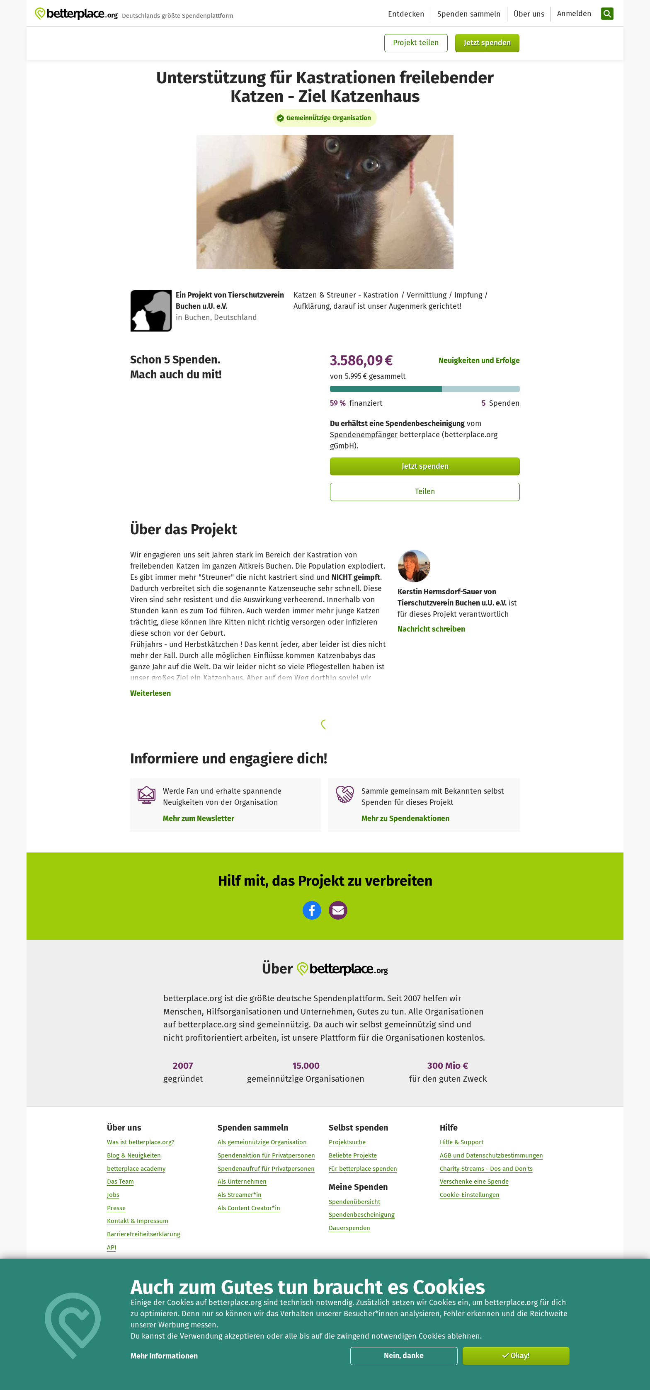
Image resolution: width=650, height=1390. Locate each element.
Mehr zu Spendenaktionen (405, 818)
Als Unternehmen (242, 1181)
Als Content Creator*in (249, 1207)
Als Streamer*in (240, 1195)
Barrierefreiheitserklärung (143, 1234)
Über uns (529, 14)
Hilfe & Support (461, 1142)
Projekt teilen (416, 42)
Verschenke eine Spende (474, 1181)
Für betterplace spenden (363, 1168)
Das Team (120, 1181)
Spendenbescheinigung (362, 1214)
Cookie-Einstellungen (470, 1195)
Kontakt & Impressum (137, 1221)
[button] (312, 910)
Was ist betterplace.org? (141, 1142)
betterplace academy (136, 1168)
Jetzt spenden (487, 42)
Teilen (425, 491)
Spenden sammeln (469, 14)
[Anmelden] (573, 13)
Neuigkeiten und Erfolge (479, 360)
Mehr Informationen (164, 1356)
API (111, 1247)
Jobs (113, 1195)
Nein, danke (404, 1355)
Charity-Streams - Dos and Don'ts (486, 1168)
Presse (116, 1207)
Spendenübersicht (354, 1201)
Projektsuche (347, 1142)
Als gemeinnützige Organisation (262, 1142)
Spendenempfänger (364, 434)
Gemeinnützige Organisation (328, 118)
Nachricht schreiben (431, 629)
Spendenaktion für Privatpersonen (266, 1155)
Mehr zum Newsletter (198, 818)
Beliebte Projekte (353, 1155)
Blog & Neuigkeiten (134, 1155)
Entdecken (406, 14)
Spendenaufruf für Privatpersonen (266, 1168)
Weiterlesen (150, 693)
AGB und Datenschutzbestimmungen (491, 1155)
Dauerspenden (349, 1228)
